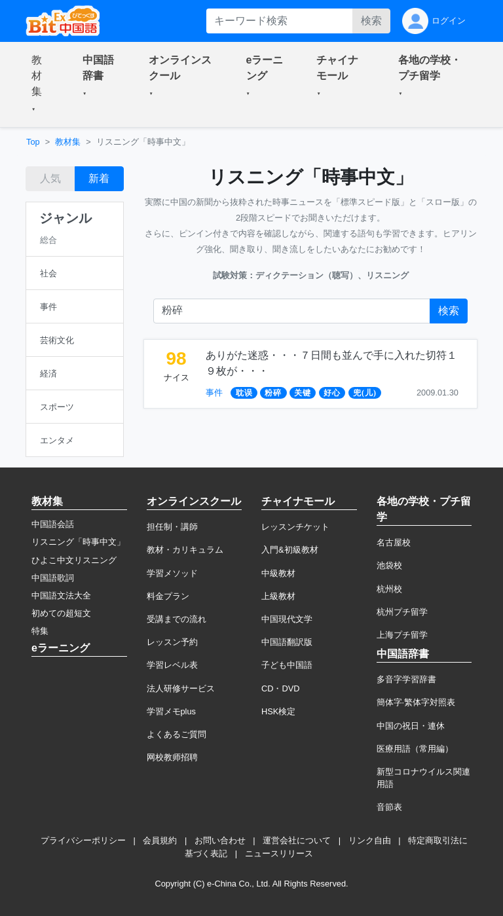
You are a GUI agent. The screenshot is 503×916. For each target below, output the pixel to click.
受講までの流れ (176, 619)
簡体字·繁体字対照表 (416, 702)
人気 (50, 178)
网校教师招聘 (172, 757)
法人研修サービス (181, 688)
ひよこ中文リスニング (74, 560)
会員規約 (160, 840)
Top (33, 142)
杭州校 (389, 589)
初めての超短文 (61, 613)
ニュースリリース (279, 853)
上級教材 (278, 596)
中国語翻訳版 (286, 642)
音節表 (389, 807)
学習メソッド (172, 573)
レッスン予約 (172, 642)
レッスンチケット (295, 527)
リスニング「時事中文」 (78, 542)
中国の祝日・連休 (411, 726)
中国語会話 (52, 524)
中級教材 (278, 573)
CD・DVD (280, 688)
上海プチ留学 (402, 635)
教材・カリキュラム (185, 550)
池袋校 (389, 565)
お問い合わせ (220, 840)
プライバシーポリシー (83, 840)
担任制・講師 (172, 527)
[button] (41, 84)
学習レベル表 (172, 665)
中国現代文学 (286, 619)
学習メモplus (171, 711)
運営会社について (297, 840)
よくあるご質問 (176, 734)
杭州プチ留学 (402, 612)
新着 (98, 178)
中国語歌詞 (52, 578)
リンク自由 (369, 840)
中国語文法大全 (61, 595)
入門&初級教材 (289, 550)
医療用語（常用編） (415, 749)
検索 (371, 20)
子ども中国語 (286, 665)
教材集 (68, 142)
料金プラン (168, 596)
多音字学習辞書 (406, 679)
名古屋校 (394, 542)
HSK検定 (278, 711)
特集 (39, 631)
